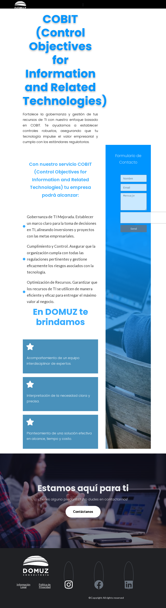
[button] (83, 5)
